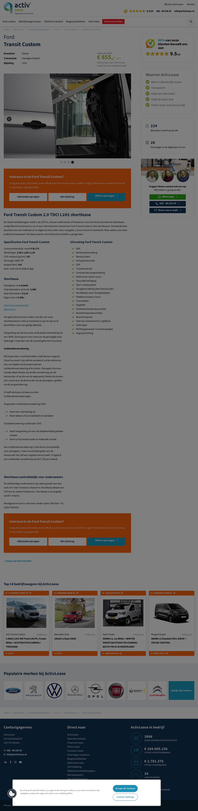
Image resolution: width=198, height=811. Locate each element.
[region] (86, 792)
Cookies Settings (125, 797)
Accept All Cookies (125, 788)
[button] (12, 793)
